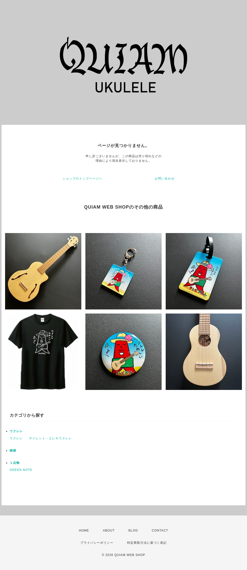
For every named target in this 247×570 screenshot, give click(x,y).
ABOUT (109, 530)
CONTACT (160, 530)
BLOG (133, 530)
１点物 (15, 463)
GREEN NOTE (21, 470)
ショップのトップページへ (82, 178)
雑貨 (13, 450)
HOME (84, 530)
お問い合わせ (165, 178)
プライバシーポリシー (96, 543)
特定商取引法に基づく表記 (147, 543)
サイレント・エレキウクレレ (50, 438)
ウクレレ (16, 431)
